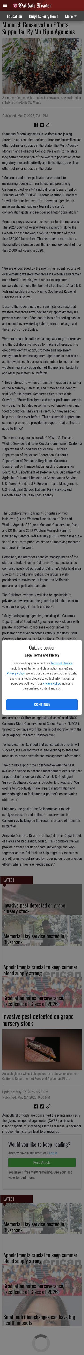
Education (14, 16)
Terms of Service (61, 663)
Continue (42, 705)
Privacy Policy (15, 673)
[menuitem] (72, 16)
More (71, 16)
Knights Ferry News (43, 16)
